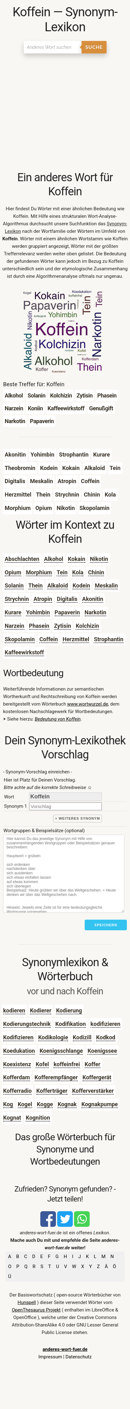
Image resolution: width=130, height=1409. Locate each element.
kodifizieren (106, 1024)
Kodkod (105, 1037)
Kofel (42, 1064)
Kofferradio (17, 1090)
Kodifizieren (18, 1037)
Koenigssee (102, 1050)
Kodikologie (53, 1037)
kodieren (14, 1010)
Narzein (14, 625)
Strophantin (108, 639)
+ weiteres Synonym (77, 818)
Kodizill (82, 1037)
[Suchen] (53, 47)
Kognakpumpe (99, 1104)
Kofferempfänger (56, 1077)
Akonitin (92, 599)
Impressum (50, 1357)
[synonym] (65, 806)
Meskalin (106, 585)
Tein (62, 572)
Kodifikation (70, 1024)
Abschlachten (22, 559)
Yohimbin (38, 612)
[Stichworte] (63, 874)
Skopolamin (20, 639)
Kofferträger (51, 1090)
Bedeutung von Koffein (58, 719)
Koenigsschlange (61, 1050)
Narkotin (96, 612)
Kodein (81, 585)
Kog (8, 1104)
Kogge (45, 1104)
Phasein (39, 625)
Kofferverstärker (93, 1090)
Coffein (48, 639)
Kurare (13, 612)
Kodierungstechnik (27, 1024)
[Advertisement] (65, 112)
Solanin (14, 585)
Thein (35, 585)
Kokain (76, 559)
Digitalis (67, 599)
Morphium (39, 572)
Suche (94, 47)
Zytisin (62, 625)
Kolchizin (87, 625)
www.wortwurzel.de (87, 704)
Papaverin (67, 612)
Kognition (38, 1117)
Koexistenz (17, 1064)
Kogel (25, 1104)
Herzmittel (75, 639)
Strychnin (17, 599)
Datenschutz (78, 1357)
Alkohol (53, 559)
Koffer (92, 1064)
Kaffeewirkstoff (24, 652)
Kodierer (41, 1010)
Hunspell (27, 1302)
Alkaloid (57, 585)
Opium (13, 572)
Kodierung (69, 1010)
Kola (77, 572)
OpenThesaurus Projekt (36, 1310)
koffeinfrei (66, 1064)
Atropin (42, 599)
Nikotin (99, 559)
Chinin (96, 572)
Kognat (12, 1117)
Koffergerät (96, 1077)
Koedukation (19, 1050)
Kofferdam (16, 1077)
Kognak (67, 1104)
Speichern (105, 925)
